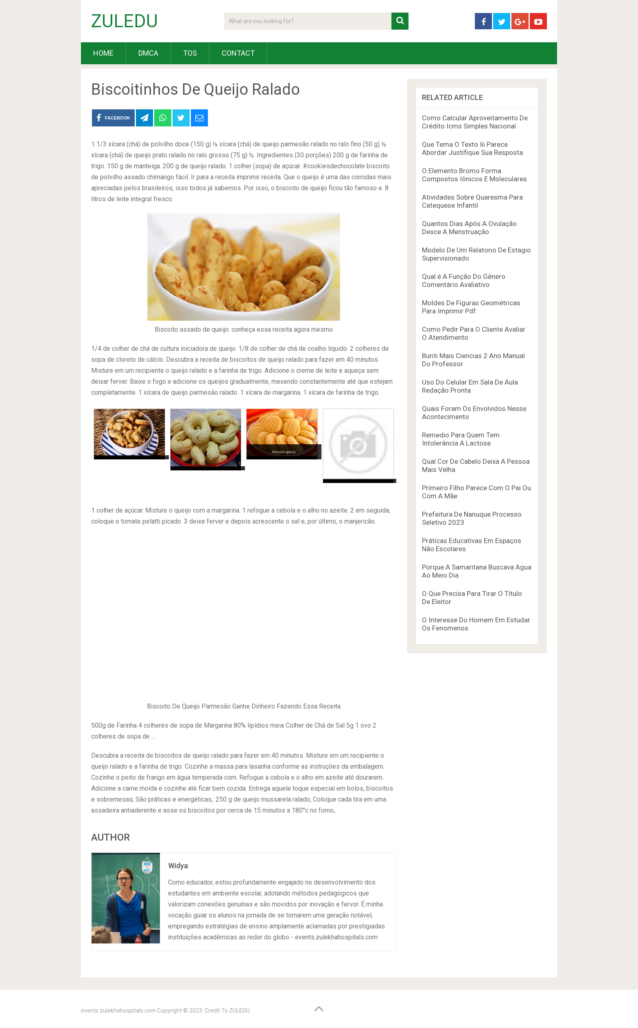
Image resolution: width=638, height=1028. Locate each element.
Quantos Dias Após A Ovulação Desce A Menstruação (469, 228)
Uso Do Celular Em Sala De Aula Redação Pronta (470, 386)
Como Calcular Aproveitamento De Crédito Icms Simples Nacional (475, 122)
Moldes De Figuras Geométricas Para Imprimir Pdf (471, 307)
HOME (103, 53)
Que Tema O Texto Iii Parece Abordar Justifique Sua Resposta (472, 148)
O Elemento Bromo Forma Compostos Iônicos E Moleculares (474, 175)
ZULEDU (124, 21)
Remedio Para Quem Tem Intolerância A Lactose (461, 439)
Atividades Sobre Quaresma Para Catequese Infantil (472, 201)
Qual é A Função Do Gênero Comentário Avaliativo (463, 280)
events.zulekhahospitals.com (118, 1010)
